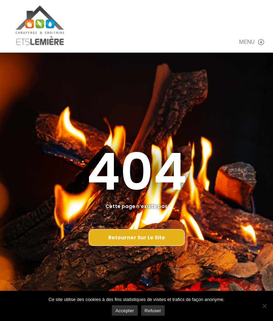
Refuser (153, 310)
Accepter (124, 310)
